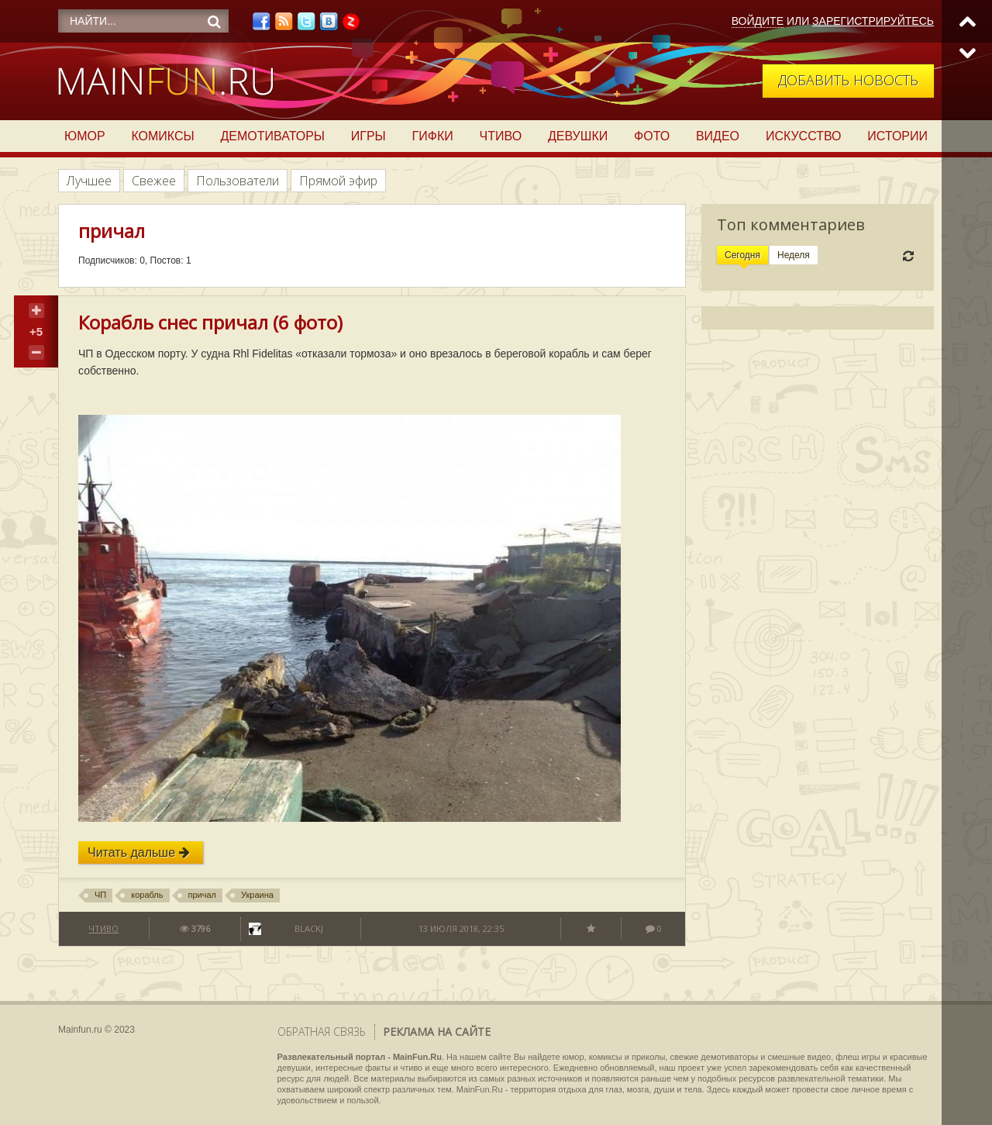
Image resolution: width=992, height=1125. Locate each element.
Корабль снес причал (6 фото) (210, 322)
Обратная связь (321, 1031)
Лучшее (89, 180)
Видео (717, 136)
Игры (368, 136)
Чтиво (501, 136)
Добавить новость (848, 80)
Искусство (804, 136)
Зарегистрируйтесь (873, 21)
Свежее (154, 180)
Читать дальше (139, 852)
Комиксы (162, 136)
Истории (897, 136)
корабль (147, 894)
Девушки (578, 136)
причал (202, 894)
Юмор (84, 136)
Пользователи (237, 180)
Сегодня (742, 255)
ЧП (100, 894)
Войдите (758, 21)
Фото (652, 136)
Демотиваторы (273, 136)
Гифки (432, 136)
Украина (257, 894)
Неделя (793, 255)
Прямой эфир (338, 180)
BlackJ (308, 928)
